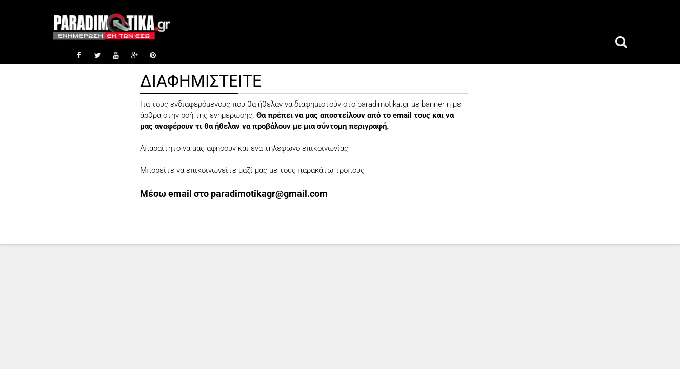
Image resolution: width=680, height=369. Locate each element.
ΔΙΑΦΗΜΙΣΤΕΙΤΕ (201, 81)
